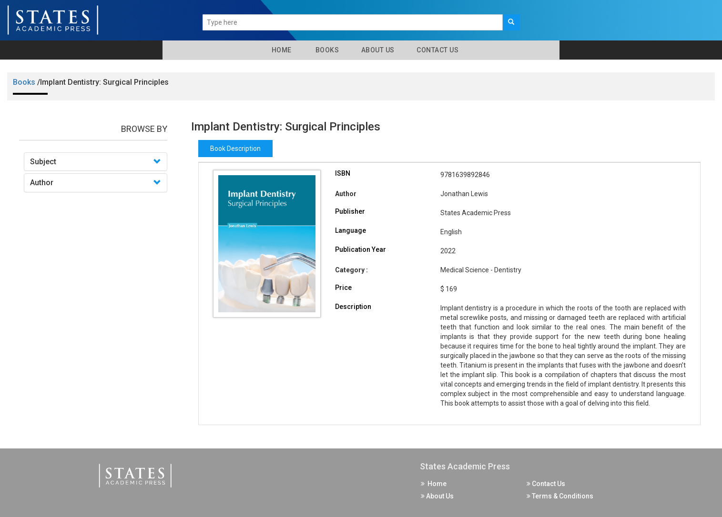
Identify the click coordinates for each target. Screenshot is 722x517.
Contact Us (437, 50)
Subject (43, 161)
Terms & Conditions (560, 496)
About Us (377, 50)
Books (325, 50)
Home (280, 50)
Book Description (235, 148)
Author (41, 182)
